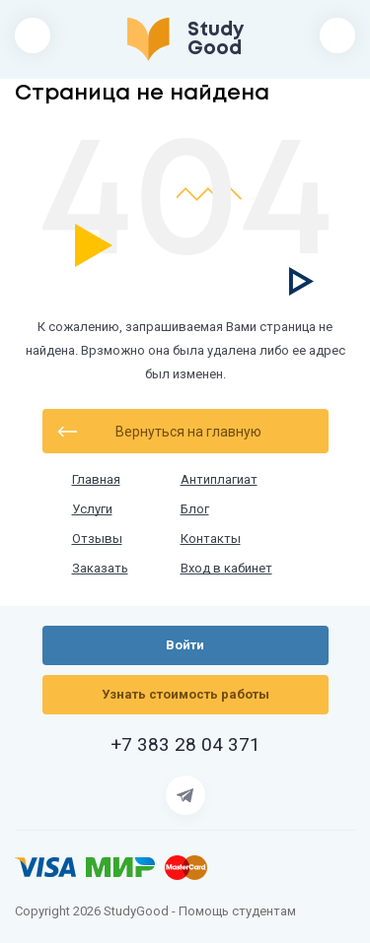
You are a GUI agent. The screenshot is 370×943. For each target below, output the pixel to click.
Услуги (92, 509)
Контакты (211, 539)
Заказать (100, 568)
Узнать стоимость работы (185, 694)
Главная (96, 480)
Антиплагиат (219, 480)
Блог (195, 509)
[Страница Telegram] (185, 795)
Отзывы (97, 539)
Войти (337, 35)
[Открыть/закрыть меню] (32, 35)
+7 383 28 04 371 (185, 745)
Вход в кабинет (226, 568)
